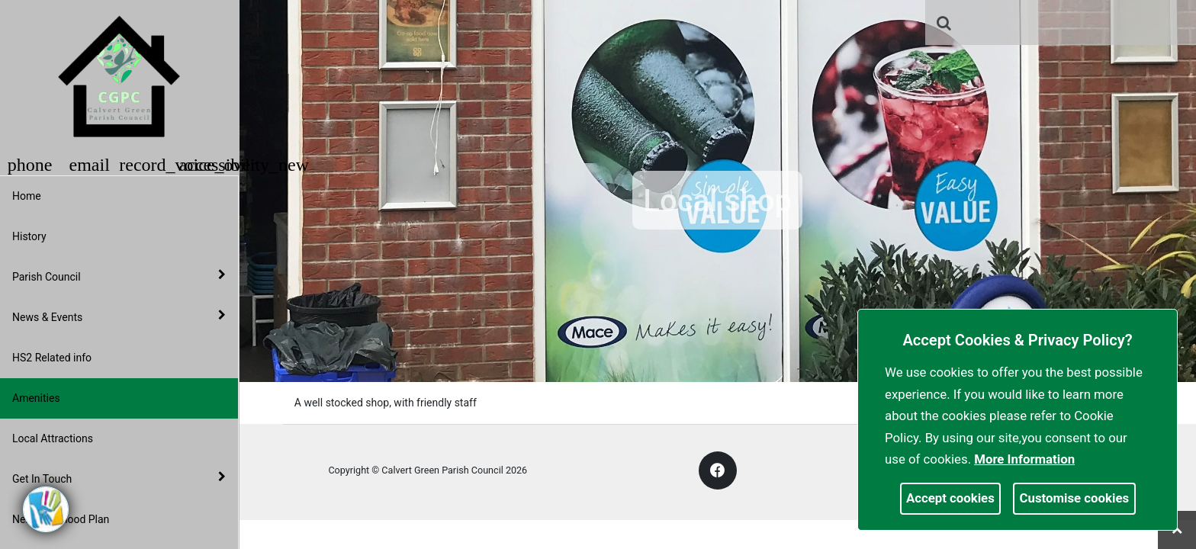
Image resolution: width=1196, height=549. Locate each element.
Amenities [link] (36, 398)
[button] (945, 24)
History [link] (29, 236)
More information (1024, 459)
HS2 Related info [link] (52, 358)
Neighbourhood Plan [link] (60, 519)
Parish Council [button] (119, 276)
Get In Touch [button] (119, 478)
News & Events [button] (119, 316)
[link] (944, 22)
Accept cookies (950, 498)
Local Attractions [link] (52, 438)
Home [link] (26, 196)
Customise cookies (1075, 498)
